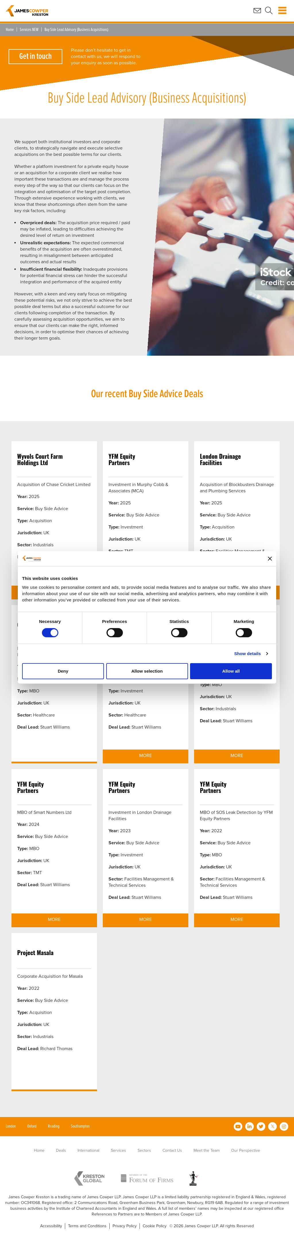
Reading (53, 1126)
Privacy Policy (125, 1226)
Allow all (231, 671)
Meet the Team (207, 1150)
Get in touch (35, 56)
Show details (247, 653)
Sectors (144, 1150)
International (88, 1150)
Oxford (31, 1126)
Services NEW (29, 30)
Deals (61, 1150)
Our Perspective (245, 1150)
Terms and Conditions (87, 1226)
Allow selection (147, 671)
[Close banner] (270, 559)
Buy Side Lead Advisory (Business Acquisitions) (76, 30)
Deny (63, 671)
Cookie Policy (155, 1226)
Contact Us (172, 1150)
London (11, 1126)
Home (10, 30)
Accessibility (51, 1226)
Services (118, 1150)
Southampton (80, 1126)
